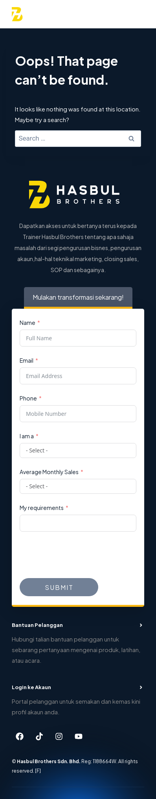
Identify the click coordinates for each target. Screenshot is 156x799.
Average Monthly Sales (49, 471)
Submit (59, 587)
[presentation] (79, 554)
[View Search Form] (115, 14)
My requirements (42, 507)
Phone (28, 397)
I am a (27, 435)
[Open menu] (135, 14)
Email (26, 360)
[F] (38, 770)
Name (27, 322)
